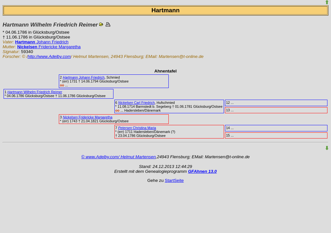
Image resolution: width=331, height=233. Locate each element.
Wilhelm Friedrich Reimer (34, 92)
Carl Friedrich (136, 103)
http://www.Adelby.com (49, 56)
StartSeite (174, 180)
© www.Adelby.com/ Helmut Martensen (118, 156)
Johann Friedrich (42, 41)
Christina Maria (137, 128)
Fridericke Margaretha (48, 46)
